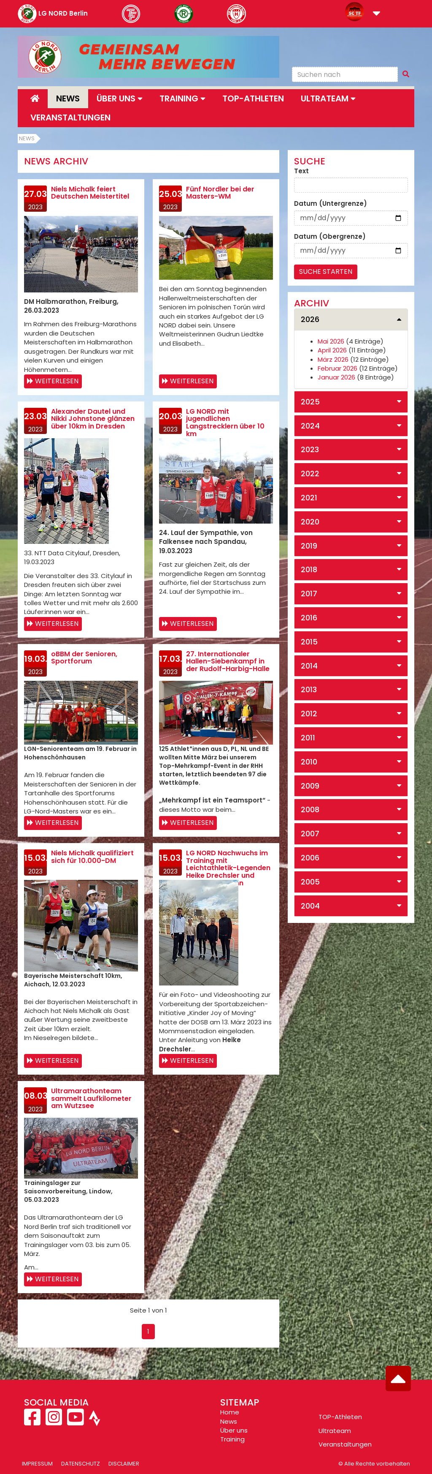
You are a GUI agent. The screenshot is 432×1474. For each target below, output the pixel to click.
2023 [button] (310, 449)
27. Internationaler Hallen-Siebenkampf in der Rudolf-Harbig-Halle (228, 661)
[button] (377, 14)
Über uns (234, 1430)
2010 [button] (309, 761)
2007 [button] (310, 833)
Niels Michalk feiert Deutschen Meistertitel (90, 193)
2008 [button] (310, 809)
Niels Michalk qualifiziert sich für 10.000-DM (92, 856)
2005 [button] (310, 881)
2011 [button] (308, 737)
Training (232, 1439)
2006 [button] (310, 857)
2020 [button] (310, 521)
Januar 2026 (336, 377)
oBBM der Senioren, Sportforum (84, 657)
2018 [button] (309, 569)
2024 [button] (310, 425)
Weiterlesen (56, 381)
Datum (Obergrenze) (330, 236)
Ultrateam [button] (328, 98)
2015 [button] (309, 641)
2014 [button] (309, 666)
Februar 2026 (337, 368)
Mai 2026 (331, 341)
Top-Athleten (253, 98)
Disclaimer (123, 1464)
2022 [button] (310, 473)
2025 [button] (310, 401)
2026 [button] (310, 319)
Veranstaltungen (70, 117)
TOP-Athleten (340, 1416)
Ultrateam (335, 1430)
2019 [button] (309, 545)
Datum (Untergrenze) (330, 203)
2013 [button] (309, 689)
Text (301, 171)
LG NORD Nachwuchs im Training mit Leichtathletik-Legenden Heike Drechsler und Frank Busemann (228, 867)
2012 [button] (309, 713)
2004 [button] (310, 906)
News (68, 98)
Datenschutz (80, 1464)
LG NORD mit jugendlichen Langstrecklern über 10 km (225, 423)
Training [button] (182, 98)
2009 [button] (310, 786)
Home (229, 1412)
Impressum (37, 1464)
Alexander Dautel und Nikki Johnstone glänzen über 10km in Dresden (93, 419)
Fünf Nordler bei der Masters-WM (220, 193)
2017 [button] (309, 593)
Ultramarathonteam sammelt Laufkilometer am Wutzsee (91, 1098)
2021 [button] (309, 497)
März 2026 (333, 359)
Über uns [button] (120, 98)
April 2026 (332, 350)
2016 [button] (309, 617)
